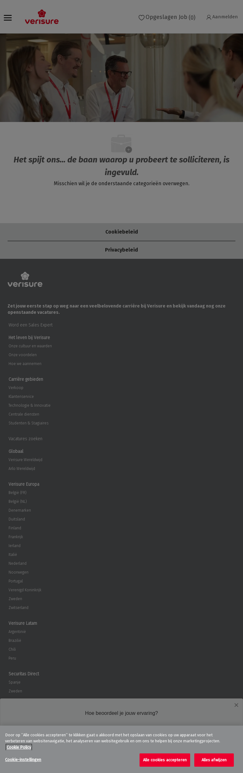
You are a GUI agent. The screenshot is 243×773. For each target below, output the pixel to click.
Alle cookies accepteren (165, 760)
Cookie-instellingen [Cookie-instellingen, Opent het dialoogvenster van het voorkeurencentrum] (23, 759)
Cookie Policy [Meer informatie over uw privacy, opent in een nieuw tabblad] (19, 747)
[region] (121, 749)
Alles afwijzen (214, 760)
